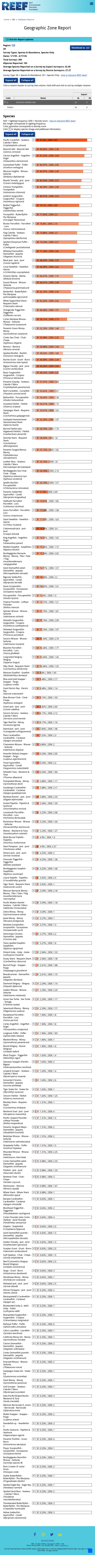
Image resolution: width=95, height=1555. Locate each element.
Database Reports (26, 19)
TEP (13, 45)
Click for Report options (20, 39)
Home (6, 19)
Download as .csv (80, 47)
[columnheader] (9, 98)
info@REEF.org (63, 1545)
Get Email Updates (47, 1540)
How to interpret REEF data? (74, 75)
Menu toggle (91, 5)
